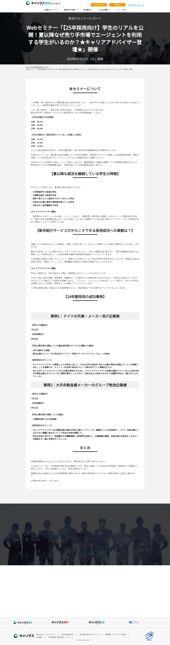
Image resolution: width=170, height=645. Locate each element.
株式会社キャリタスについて (46, 634)
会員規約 (39, 637)
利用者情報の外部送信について (59, 637)
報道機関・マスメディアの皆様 (115, 634)
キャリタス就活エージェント (43, 3)
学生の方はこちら (134, 5)
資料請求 (117, 5)
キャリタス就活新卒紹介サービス (37, 67)
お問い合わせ (99, 5)
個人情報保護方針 (68, 634)
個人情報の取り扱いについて (89, 634)
